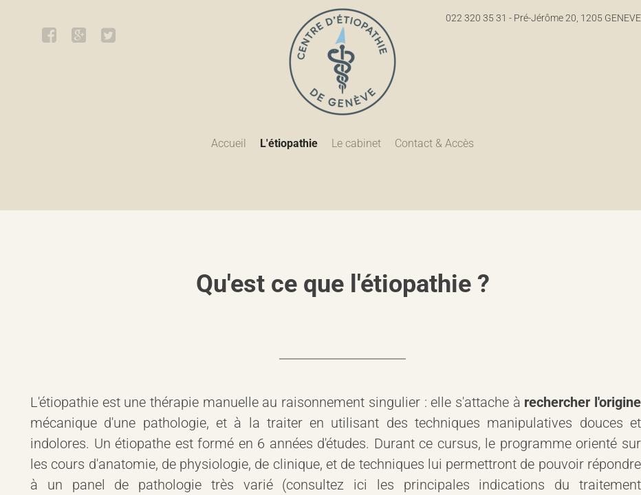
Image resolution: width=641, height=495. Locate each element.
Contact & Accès (434, 143)
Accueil (228, 143)
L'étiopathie (289, 143)
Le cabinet (356, 143)
